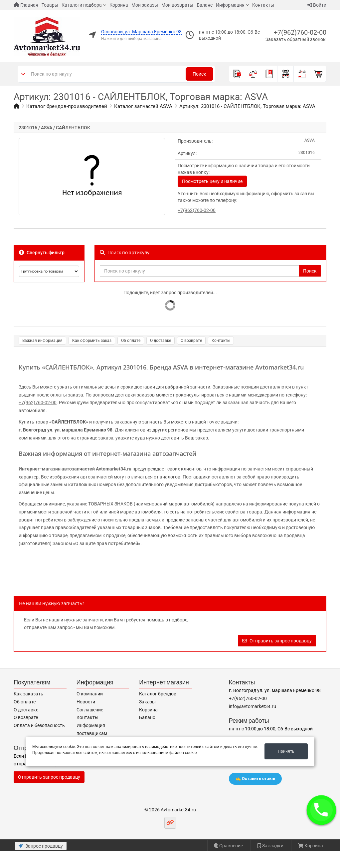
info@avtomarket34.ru (252, 706)
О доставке (160, 340)
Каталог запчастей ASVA (143, 106)
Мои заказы (144, 5)
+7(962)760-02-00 (300, 32)
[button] (321, 810)
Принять (286, 751)
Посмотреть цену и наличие (212, 181)
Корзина (118, 5)
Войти (316, 5)
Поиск (199, 74)
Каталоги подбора (82, 5)
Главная (26, 5)
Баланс (205, 5)
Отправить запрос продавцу (277, 640)
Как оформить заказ (91, 340)
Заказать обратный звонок (295, 39)
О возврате (191, 340)
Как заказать (28, 693)
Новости (86, 701)
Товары (50, 5)
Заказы (147, 701)
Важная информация (42, 340)
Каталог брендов (157, 693)
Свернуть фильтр (42, 252)
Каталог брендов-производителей (66, 106)
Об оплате (130, 340)
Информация (230, 5)
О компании (90, 693)
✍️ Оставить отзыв (255, 778)
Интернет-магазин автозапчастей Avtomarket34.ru (75, 468)
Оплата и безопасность (39, 725)
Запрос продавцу (41, 846)
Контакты (263, 5)
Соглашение (90, 709)
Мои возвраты (177, 5)
